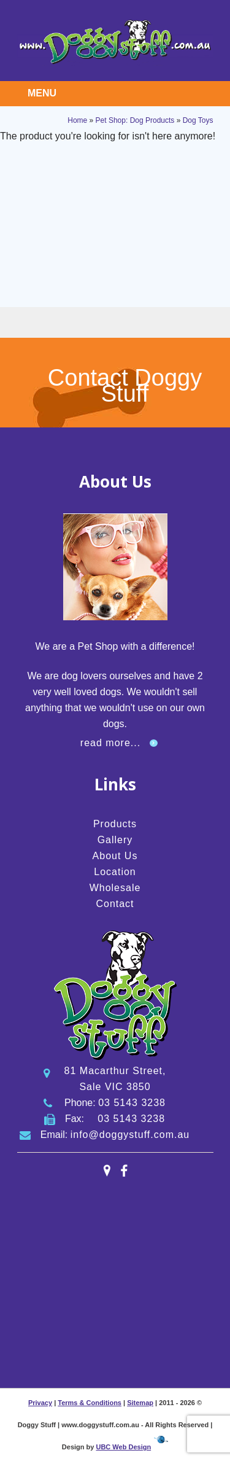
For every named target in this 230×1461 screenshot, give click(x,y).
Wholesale (115, 887)
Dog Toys (198, 120)
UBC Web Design (123, 1447)
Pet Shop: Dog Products (135, 120)
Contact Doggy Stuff (125, 386)
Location (115, 872)
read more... (110, 743)
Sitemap (140, 1402)
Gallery (115, 840)
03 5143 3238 (132, 1102)
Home (77, 120)
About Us (115, 856)
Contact (115, 903)
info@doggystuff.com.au (130, 1134)
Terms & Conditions (89, 1402)
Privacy (40, 1402)
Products (115, 824)
